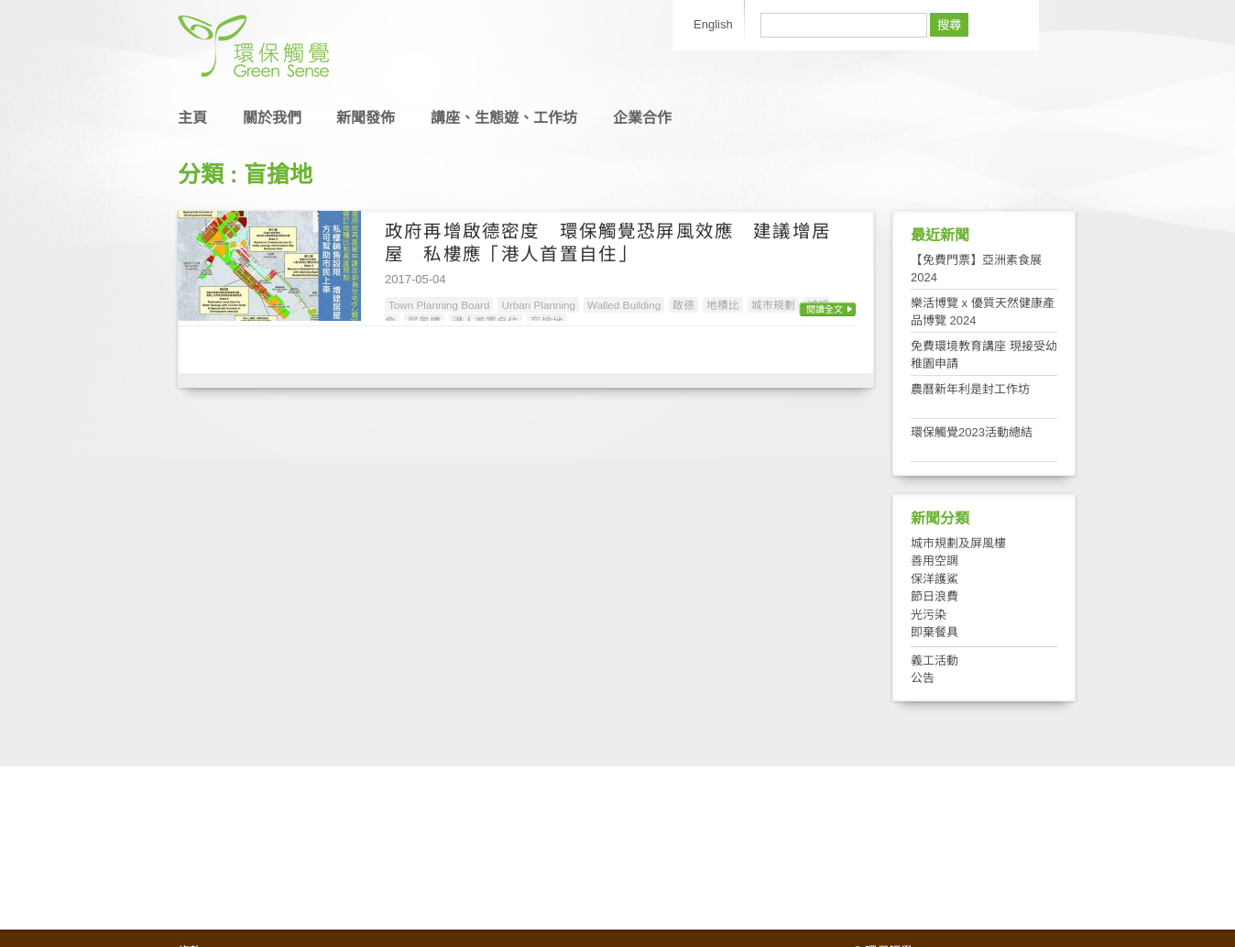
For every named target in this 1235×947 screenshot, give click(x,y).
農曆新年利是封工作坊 (970, 389)
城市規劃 (773, 305)
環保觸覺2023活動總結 (972, 432)
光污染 (928, 615)
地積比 (722, 305)
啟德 (683, 305)
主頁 (192, 118)
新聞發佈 (365, 118)
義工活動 (934, 660)
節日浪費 (934, 596)
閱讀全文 (824, 309)
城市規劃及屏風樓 (958, 543)
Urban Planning (538, 305)
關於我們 (272, 118)
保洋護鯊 (934, 579)
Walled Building (624, 305)
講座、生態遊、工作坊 (504, 118)
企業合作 (642, 118)
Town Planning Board (438, 305)
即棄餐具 (934, 632)
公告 (922, 678)
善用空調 (934, 560)
